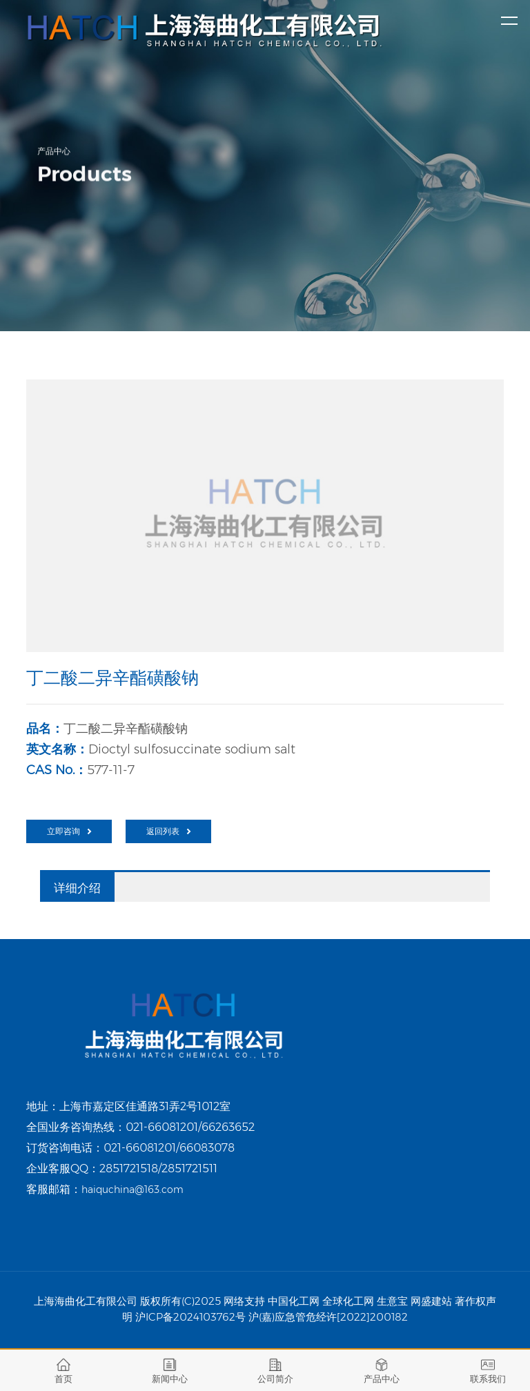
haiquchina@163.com (132, 1189)
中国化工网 (294, 1301)
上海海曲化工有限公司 (85, 1301)
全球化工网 (348, 1301)
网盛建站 (431, 1301)
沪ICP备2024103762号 (190, 1316)
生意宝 (392, 1301)
